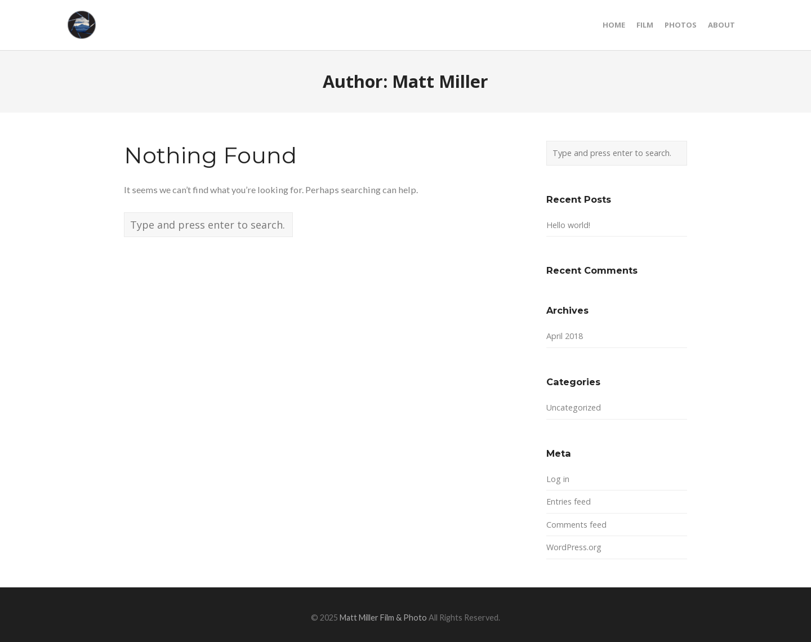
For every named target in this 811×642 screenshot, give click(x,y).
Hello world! (568, 225)
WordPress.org (573, 547)
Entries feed (568, 501)
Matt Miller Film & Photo (383, 617)
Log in (557, 479)
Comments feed (576, 524)
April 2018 (564, 336)
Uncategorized (573, 407)
